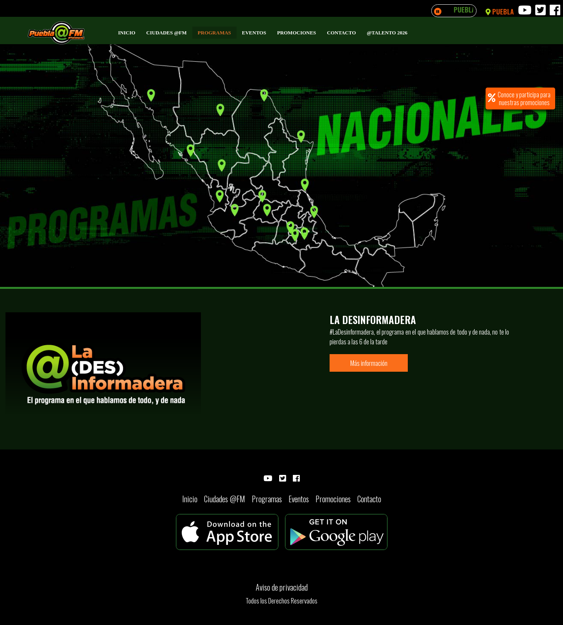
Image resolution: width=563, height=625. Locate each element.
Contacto (341, 33)
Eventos (254, 33)
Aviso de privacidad (282, 587)
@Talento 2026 (387, 33)
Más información (368, 363)
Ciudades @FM (166, 33)
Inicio (126, 33)
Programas (214, 33)
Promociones (296, 33)
